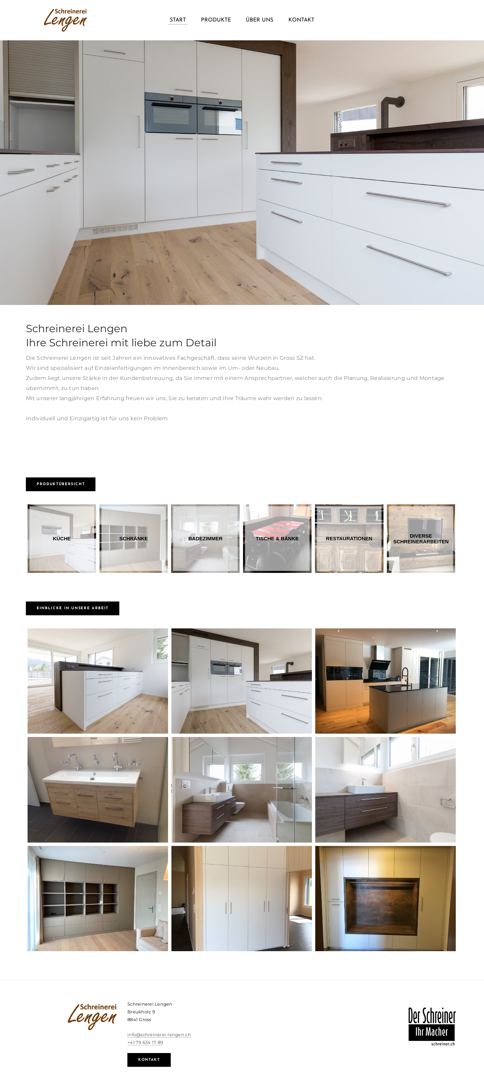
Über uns (259, 20)
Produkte (216, 20)
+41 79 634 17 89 (145, 1042)
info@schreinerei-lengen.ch (159, 1034)
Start (178, 20)
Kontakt (301, 20)
